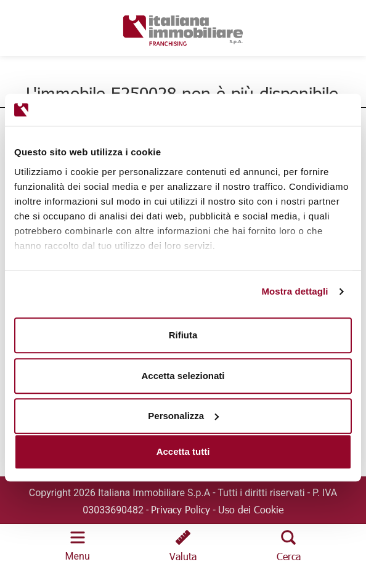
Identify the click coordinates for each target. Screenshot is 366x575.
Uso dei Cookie (250, 509)
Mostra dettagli (294, 291)
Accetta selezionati (182, 375)
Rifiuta (183, 335)
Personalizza (183, 415)
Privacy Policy (180, 509)
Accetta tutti (183, 451)
